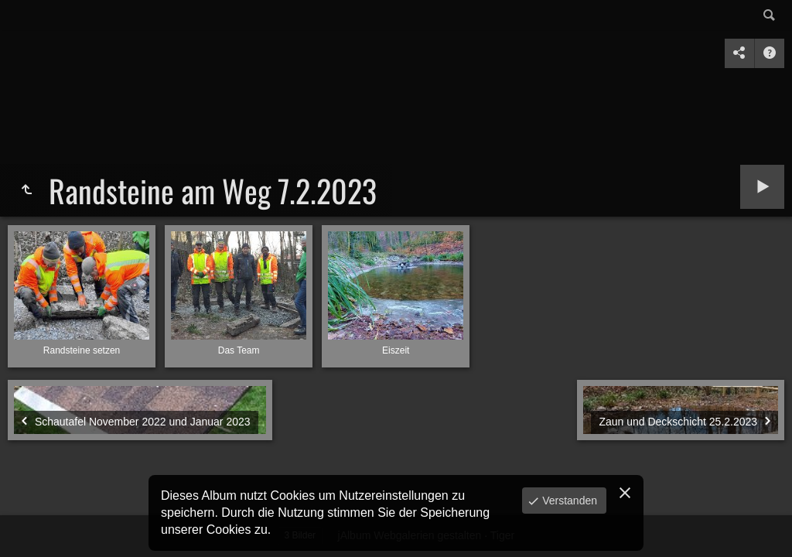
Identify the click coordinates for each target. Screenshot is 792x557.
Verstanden (568, 500)
